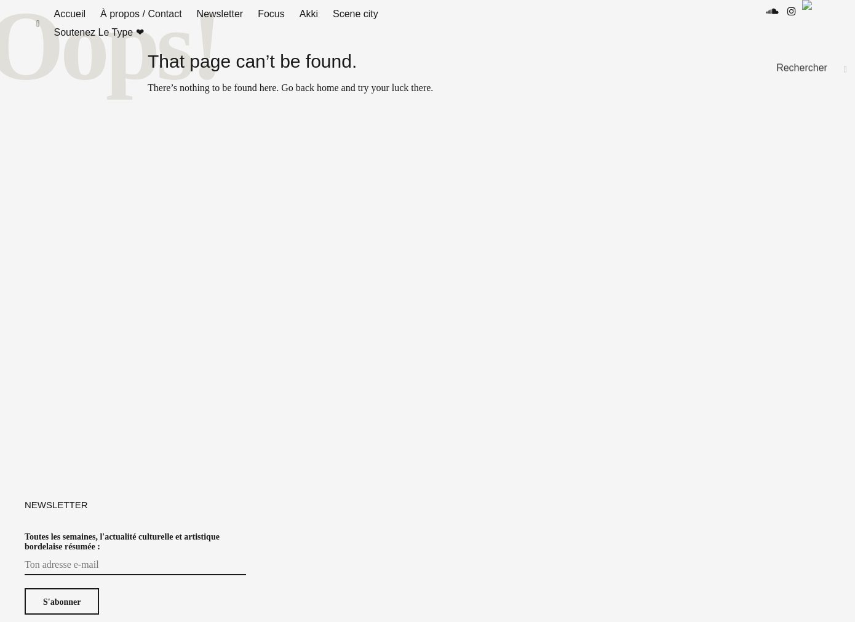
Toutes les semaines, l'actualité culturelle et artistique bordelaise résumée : (122, 554)
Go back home (309, 100)
